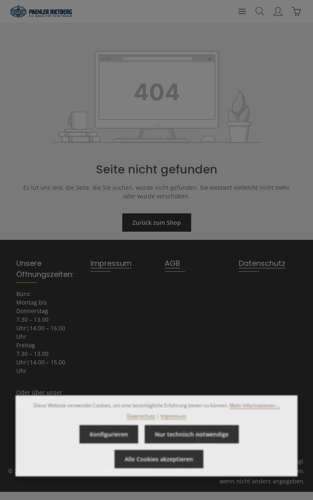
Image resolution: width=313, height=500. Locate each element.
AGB (172, 263)
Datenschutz (262, 263)
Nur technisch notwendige (192, 445)
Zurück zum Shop (156, 222)
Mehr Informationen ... (254, 415)
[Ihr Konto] (278, 11)
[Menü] (242, 11)
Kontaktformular (38, 401)
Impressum (111, 263)
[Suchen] (260, 11)
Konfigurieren (109, 445)
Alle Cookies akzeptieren (159, 470)
